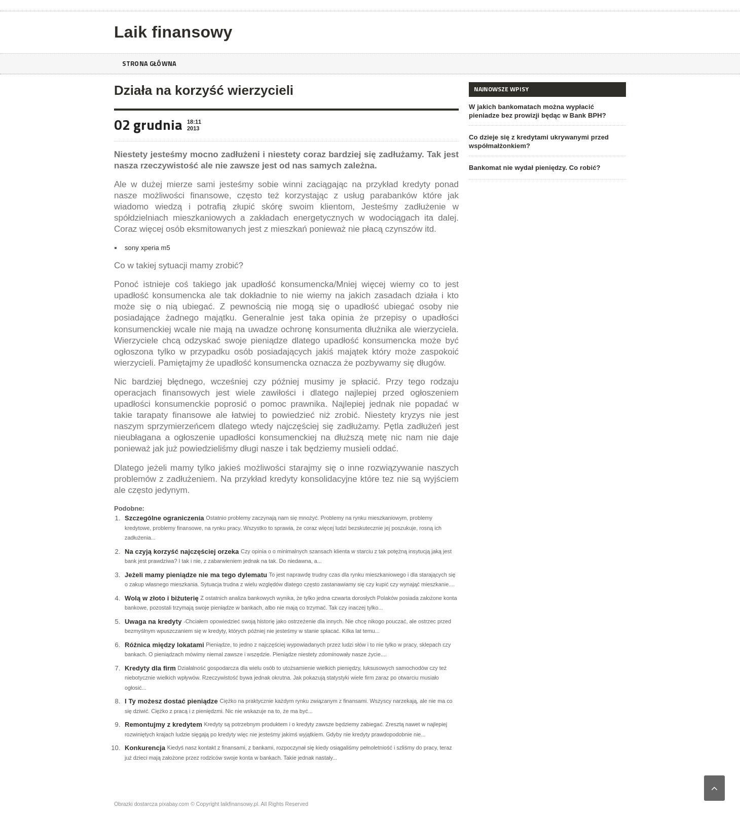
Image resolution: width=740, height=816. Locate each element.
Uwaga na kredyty (153, 621)
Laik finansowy (172, 32)
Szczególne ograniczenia (164, 518)
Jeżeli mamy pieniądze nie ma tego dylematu (195, 575)
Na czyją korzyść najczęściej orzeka (181, 551)
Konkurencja (145, 748)
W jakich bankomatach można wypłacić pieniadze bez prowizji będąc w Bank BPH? (546, 111)
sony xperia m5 (147, 248)
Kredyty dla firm (150, 668)
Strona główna (151, 63)
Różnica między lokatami (164, 645)
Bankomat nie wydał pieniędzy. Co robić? (533, 167)
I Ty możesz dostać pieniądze (170, 701)
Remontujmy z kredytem (163, 724)
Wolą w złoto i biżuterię (161, 598)
